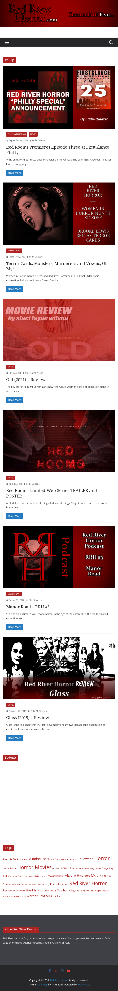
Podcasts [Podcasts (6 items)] (64, 884)
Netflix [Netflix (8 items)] (107, 876)
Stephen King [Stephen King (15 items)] (66, 890)
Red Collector (14, 251)
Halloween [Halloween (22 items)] (85, 859)
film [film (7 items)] (56, 859)
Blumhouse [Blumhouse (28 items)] (37, 858)
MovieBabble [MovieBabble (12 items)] (56, 876)
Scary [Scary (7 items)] (15, 890)
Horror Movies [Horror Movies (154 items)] (34, 867)
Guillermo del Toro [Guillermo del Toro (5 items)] (68, 859)
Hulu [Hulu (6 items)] (54, 868)
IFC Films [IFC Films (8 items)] (65, 868)
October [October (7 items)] (7, 884)
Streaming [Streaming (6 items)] (80, 890)
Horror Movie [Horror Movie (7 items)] (9, 868)
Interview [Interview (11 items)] (75, 868)
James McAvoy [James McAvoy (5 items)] (87, 868)
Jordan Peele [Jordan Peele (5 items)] (17, 876)
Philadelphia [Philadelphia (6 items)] (38, 884)
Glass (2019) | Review (27, 717)
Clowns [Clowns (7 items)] (50, 859)
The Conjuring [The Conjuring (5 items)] (92, 891)
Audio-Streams (14, 594)
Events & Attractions (17, 134)
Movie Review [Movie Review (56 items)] (77, 875)
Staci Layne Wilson (34, 373)
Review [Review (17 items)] (7, 890)
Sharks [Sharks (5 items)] (22, 891)
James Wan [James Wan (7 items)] (100, 868)
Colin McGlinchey (38, 711)
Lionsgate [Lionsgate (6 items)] (28, 876)
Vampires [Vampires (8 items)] (16, 896)
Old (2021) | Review (26, 379)
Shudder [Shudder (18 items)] (32, 890)
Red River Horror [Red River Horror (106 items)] (88, 883)
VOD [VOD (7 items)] (23, 896)
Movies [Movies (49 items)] (97, 875)
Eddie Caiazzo (39, 140)
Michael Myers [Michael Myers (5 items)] (40, 876)
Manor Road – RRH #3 (28, 607)
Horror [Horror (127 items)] (102, 858)
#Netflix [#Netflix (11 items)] (7, 859)
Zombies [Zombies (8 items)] (57, 896)
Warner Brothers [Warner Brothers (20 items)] (39, 896)
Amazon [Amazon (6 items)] (23, 859)
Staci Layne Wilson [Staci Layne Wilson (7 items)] (47, 890)
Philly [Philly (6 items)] (47, 884)
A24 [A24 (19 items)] (15, 859)
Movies (33, 134)
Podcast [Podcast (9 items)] (54, 884)
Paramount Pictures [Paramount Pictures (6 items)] (21, 884)
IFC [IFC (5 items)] (58, 868)
